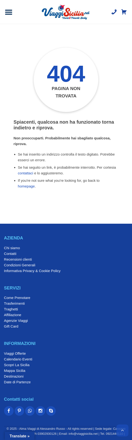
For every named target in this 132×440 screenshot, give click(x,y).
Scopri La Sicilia (17, 365)
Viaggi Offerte (15, 353)
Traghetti (11, 309)
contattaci (25, 173)
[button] (8, 12)
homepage (26, 186)
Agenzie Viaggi (16, 321)
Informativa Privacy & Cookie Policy (32, 271)
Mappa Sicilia (14, 371)
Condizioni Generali (19, 265)
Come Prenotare (17, 298)
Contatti (10, 254)
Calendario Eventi (18, 359)
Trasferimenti (14, 303)
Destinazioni (14, 376)
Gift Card (11, 326)
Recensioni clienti (18, 259)
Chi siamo (12, 248)
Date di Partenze (17, 382)
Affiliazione (12, 315)
